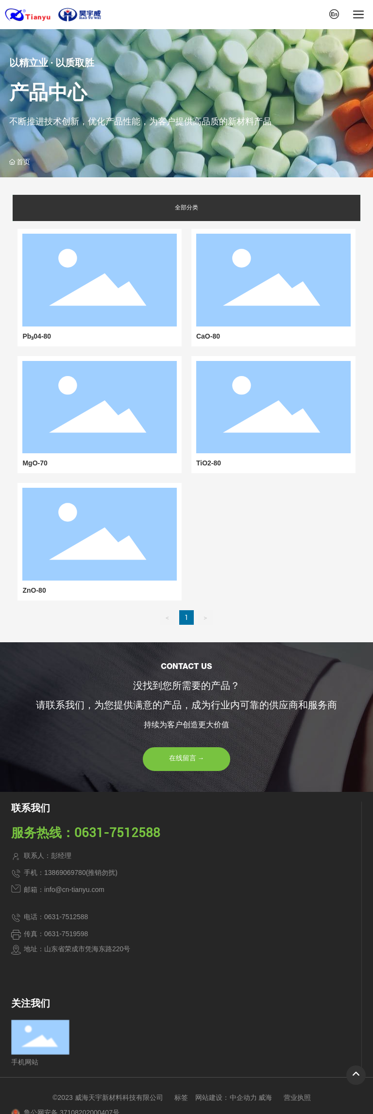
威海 (265, 1097)
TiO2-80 (208, 463)
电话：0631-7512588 (56, 917)
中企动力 (243, 1097)
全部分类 (186, 207)
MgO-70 (34, 463)
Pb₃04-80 (36, 336)
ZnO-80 (34, 590)
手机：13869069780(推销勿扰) (71, 872)
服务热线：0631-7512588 (85, 832)
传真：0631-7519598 (56, 934)
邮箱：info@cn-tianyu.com (64, 889)
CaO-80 (208, 336)
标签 (181, 1097)
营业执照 (297, 1097)
